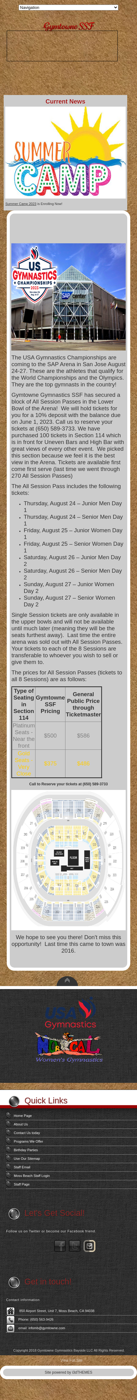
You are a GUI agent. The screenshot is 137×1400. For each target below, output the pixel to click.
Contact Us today (27, 1133)
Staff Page (22, 1184)
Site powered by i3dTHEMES (68, 1372)
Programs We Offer (28, 1141)
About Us (21, 1124)
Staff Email (22, 1167)
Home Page (23, 1115)
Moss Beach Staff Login (32, 1176)
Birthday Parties (26, 1150)
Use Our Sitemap (27, 1158)
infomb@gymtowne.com (46, 1328)
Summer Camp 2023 (20, 204)
